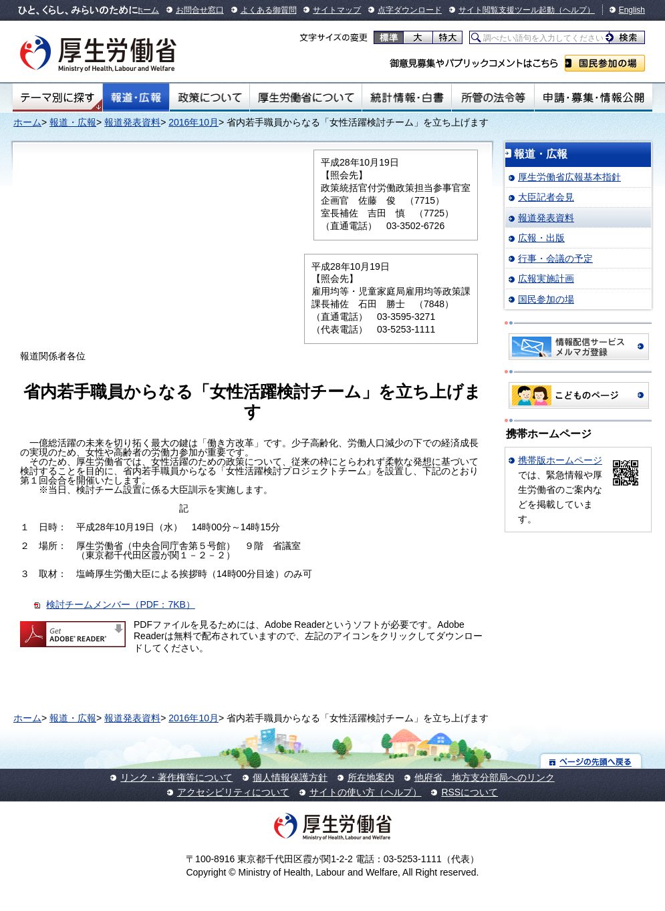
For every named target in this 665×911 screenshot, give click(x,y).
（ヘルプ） (575, 10)
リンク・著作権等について (176, 777)
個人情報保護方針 (290, 777)
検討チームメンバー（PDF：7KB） (120, 604)
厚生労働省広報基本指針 (569, 177)
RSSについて (469, 792)
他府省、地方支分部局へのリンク (484, 777)
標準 (388, 37)
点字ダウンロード (410, 10)
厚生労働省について (305, 97)
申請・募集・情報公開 (593, 97)
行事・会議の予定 (555, 258)
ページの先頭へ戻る (591, 761)
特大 (447, 37)
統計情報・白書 (406, 97)
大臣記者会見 (546, 197)
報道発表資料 (132, 122)
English (632, 10)
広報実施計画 (546, 278)
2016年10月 (193, 122)
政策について (209, 97)
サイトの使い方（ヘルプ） (365, 792)
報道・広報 (136, 97)
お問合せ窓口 (200, 10)
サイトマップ (337, 10)
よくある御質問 (269, 10)
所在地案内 (371, 777)
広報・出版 (541, 237)
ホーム (147, 10)
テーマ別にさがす (57, 98)
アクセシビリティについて (233, 792)
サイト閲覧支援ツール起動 (506, 10)
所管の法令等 (493, 97)
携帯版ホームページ (560, 460)
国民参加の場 (605, 63)
